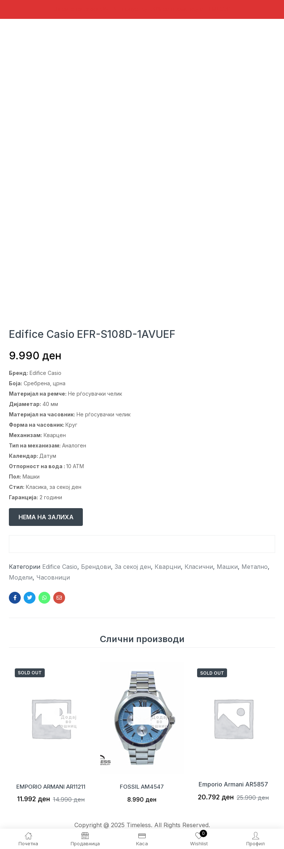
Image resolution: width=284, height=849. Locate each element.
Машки (227, 566)
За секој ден (133, 566)
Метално (254, 566)
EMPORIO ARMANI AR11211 (51, 784)
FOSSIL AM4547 (142, 784)
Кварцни (168, 566)
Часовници (53, 577)
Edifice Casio (59, 566)
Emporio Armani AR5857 (233, 784)
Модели (21, 577)
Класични (199, 566)
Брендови (96, 566)
